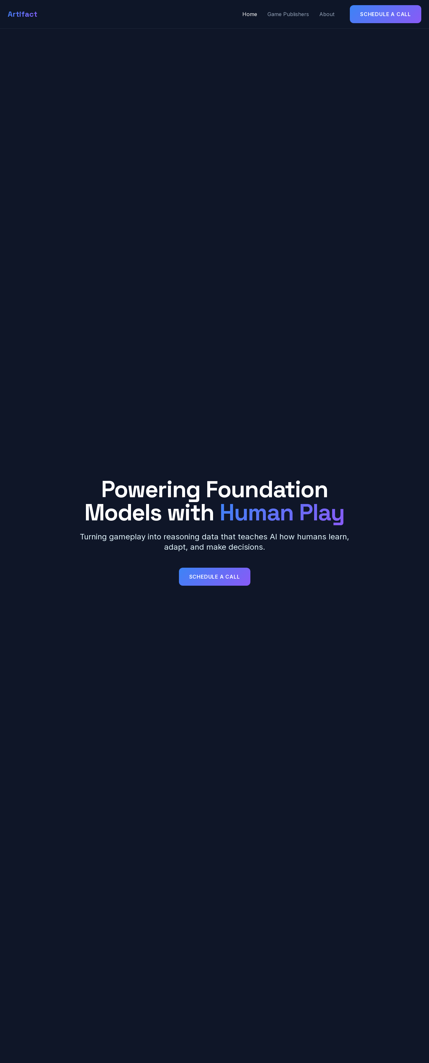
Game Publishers (288, 14)
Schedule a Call (385, 14)
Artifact (22, 14)
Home (249, 14)
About (326, 14)
